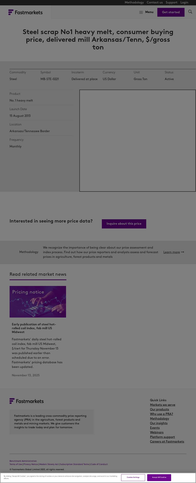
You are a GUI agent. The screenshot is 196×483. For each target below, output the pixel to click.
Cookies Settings (133, 477)
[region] (98, 478)
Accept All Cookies (159, 477)
